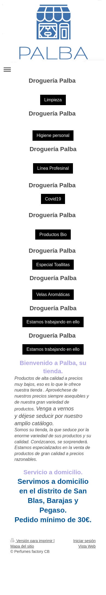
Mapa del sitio (22, 546)
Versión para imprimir (32, 541)
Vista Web (87, 546)
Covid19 (53, 199)
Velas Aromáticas (53, 294)
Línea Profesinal (53, 168)
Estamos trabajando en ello (52, 322)
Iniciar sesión (84, 541)
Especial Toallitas (53, 264)
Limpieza (53, 99)
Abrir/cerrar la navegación (53, 69)
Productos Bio (53, 234)
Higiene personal (53, 135)
